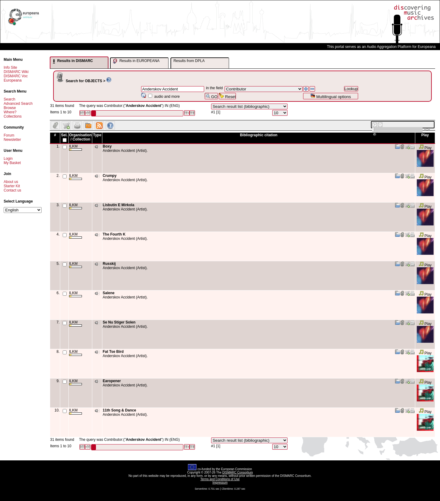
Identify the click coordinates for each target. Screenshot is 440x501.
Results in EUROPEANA (136, 61)
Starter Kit (12, 186)
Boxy (107, 146)
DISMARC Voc (16, 76)
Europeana (13, 80)
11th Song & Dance (119, 410)
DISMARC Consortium (237, 472)
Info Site (10, 67)
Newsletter (12, 139)
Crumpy (109, 176)
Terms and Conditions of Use (220, 479)
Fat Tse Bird (113, 351)
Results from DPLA (189, 61)
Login (8, 158)
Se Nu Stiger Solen (119, 322)
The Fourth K (114, 234)
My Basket (12, 163)
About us (11, 182)
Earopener (112, 381)
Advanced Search (18, 103)
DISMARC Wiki (16, 72)
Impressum (219, 482)
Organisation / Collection (80, 137)
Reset (227, 96)
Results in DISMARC (73, 61)
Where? (10, 112)
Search (9, 99)
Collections (13, 116)
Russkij (109, 263)
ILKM (75, 147)
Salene (109, 293)
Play (425, 148)
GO (211, 96)
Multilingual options (330, 96)
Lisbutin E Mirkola (118, 205)
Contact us (12, 190)
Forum (9, 135)
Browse (10, 108)
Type (97, 135)
